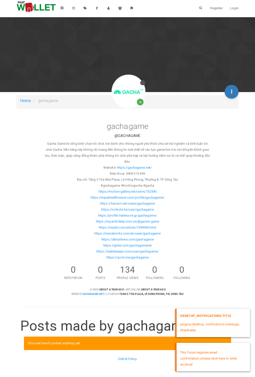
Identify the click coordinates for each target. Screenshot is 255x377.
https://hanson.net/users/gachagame (127, 203)
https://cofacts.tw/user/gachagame (127, 209)
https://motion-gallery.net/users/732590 (128, 191)
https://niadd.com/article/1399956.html (127, 227)
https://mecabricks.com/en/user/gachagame (127, 233)
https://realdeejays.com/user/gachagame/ (127, 251)
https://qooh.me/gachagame (127, 257)
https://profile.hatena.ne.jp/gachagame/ (127, 215)
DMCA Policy (127, 359)
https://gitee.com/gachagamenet (127, 245)
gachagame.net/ (93, 294)
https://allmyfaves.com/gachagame (127, 239)
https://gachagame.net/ (134, 167)
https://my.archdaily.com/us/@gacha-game (127, 221)
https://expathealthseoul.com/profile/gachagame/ (128, 197)
